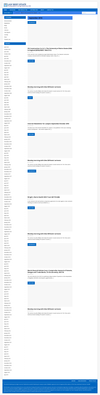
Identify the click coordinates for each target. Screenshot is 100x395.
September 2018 (8, 148)
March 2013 (7, 301)
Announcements (8, 21)
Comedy (6, 34)
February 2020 (7, 109)
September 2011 (8, 342)
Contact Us (50, 10)
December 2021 (7, 61)
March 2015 (7, 245)
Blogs (5, 25)
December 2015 (7, 224)
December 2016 (7, 197)
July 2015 (6, 236)
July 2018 (6, 153)
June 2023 (6, 51)
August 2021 (7, 67)
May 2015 (6, 241)
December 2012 (7, 307)
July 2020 (6, 97)
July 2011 (6, 347)
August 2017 (7, 178)
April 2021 (6, 77)
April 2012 (6, 326)
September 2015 (8, 231)
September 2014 (8, 259)
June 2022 (6, 58)
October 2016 (7, 201)
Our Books (12, 10)
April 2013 (6, 298)
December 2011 (7, 335)
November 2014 (8, 254)
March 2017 (7, 190)
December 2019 (7, 114)
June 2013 (6, 294)
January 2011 (7, 360)
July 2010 (6, 374)
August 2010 (7, 372)
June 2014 (6, 266)
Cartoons (6, 30)
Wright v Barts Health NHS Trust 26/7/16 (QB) (44, 197)
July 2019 (6, 125)
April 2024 (6, 47)
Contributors (34, 10)
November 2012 (8, 310)
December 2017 (7, 169)
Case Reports (7, 32)
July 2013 (6, 291)
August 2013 (7, 289)
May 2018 (6, 157)
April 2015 (6, 243)
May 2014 (6, 268)
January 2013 (7, 305)
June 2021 (6, 72)
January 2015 (7, 250)
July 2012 (6, 319)
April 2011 (6, 354)
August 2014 (7, 261)
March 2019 (7, 134)
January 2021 (7, 84)
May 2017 (6, 185)
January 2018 (7, 167)
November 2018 (8, 144)
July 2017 (6, 181)
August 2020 (7, 95)
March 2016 (7, 217)
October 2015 (7, 229)
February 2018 (7, 164)
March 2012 (7, 328)
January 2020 (7, 111)
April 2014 (6, 271)
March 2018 (7, 162)
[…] (58, 56)
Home (5, 10)
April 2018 (6, 160)
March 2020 (7, 107)
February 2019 (7, 137)
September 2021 (8, 65)
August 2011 (7, 344)
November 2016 (8, 199)
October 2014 (7, 257)
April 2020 (6, 104)
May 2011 (6, 351)
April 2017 (6, 187)
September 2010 (8, 370)
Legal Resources (82, 380)
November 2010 (8, 365)
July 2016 (6, 208)
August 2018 (7, 151)
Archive (73, 380)
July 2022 (6, 56)
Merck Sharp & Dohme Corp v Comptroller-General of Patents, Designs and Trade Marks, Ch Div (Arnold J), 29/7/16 (50, 271)
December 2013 (7, 280)
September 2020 (8, 93)
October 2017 (7, 174)
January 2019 (7, 139)
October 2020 (7, 91)
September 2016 (8, 204)
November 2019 (8, 116)
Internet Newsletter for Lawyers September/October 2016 (48, 124)
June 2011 (6, 349)
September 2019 (8, 121)
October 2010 (7, 367)
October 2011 (7, 340)
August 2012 (7, 317)
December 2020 (7, 86)
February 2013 (7, 303)
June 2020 (6, 100)
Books (5, 27)
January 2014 (7, 277)
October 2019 (7, 118)
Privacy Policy (92, 380)
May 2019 (6, 130)
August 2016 (7, 206)
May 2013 (6, 296)
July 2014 (6, 264)
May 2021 (6, 74)
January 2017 (7, 194)
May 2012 (6, 324)
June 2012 (6, 321)
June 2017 (6, 183)
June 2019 (6, 127)
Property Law (7, 39)
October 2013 (7, 284)
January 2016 (7, 222)
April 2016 (6, 215)
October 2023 (7, 49)
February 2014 (7, 275)
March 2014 (7, 273)
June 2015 (6, 238)
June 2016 (6, 211)
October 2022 (7, 54)
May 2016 (6, 213)
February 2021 (7, 81)
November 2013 (8, 282)
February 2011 (7, 358)
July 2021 (6, 70)
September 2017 (8, 176)
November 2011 (8, 337)
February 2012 (7, 330)
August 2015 (7, 234)
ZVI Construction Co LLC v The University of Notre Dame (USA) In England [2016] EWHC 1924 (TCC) (50, 49)
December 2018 (7, 141)
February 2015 (7, 247)
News (5, 37)
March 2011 (7, 356)
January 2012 (7, 333)
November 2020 (8, 88)
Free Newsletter (22, 10)
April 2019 (6, 132)
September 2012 (8, 314)
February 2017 (7, 192)
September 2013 (8, 287)
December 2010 (7, 363)
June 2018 (6, 155)
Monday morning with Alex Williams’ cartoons (44, 87)
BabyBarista (7, 23)
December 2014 (7, 252)
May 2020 (6, 102)
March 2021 (7, 79)
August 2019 (7, 123)
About (42, 10)
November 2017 (8, 171)
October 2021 (7, 63)
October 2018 (7, 146)
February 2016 (7, 220)
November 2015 (8, 227)
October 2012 (7, 312)
